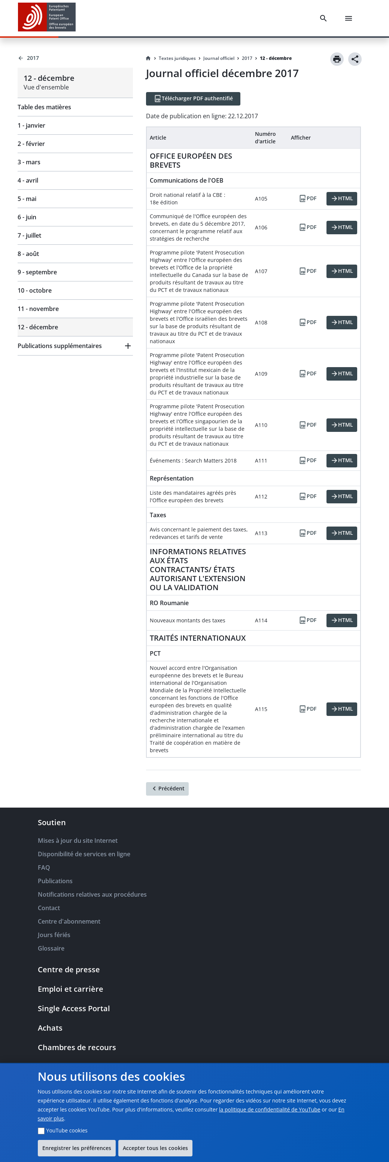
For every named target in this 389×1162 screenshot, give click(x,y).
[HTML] (341, 198)
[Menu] (350, 18)
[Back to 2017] (75, 58)
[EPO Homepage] (47, 18)
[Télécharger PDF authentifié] (193, 99)
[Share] (355, 59)
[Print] (337, 59)
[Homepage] (148, 58)
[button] (75, 345)
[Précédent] (167, 789)
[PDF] (307, 198)
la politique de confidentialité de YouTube (269, 1109)
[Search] (325, 18)
